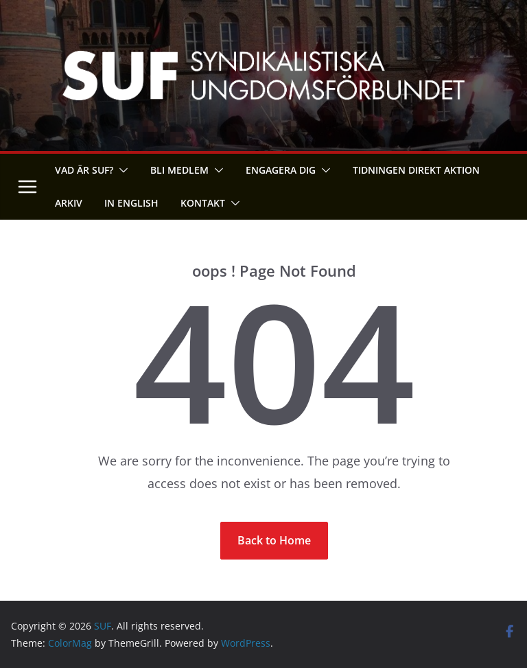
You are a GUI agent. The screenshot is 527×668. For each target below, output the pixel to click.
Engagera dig (281, 169)
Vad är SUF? (84, 169)
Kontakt (202, 202)
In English (131, 202)
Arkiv (68, 202)
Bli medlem (179, 169)
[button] (120, 170)
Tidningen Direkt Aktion (416, 169)
